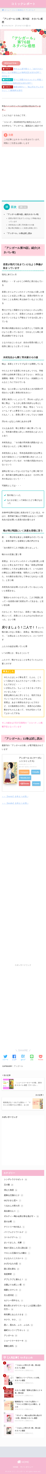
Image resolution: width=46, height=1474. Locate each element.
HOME (23, 1462)
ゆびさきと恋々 (12, 1200)
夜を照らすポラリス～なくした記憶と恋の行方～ (22, 1308)
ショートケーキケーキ (15, 1340)
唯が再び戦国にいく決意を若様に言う (23, 228)
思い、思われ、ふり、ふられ (18, 1325)
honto (36, 783)
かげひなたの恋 (12, 1263)
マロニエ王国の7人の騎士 (17, 1253)
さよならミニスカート (15, 1258)
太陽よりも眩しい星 (14, 1284)
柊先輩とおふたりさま (15, 1314)
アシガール (18, 1066)
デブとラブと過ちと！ (15, 1279)
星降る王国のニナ (13, 1195)
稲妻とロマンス (12, 1290)
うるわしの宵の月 (13, 1205)
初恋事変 (10, 1274)
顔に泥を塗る (12, 1269)
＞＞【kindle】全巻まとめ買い (15, 803)
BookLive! (25, 778)
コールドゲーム (12, 1237)
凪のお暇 (10, 1221)
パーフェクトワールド (15, 1232)
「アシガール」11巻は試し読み (19, 233)
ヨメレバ (29, 764)
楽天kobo (25, 783)
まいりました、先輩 (14, 1242)
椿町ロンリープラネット (16, 1330)
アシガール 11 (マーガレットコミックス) (30, 759)
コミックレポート (23, 4)
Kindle (36, 772)
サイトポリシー (26, 1467)
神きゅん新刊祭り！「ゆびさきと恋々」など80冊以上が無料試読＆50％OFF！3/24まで (22, 72)
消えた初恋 (11, 1190)
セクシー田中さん (13, 1300)
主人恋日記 (11, 1295)
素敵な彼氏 (11, 1346)
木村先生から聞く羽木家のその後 (21, 225)
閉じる (23, 207)
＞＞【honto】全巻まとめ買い (15, 796)
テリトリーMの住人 (14, 1227)
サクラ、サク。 (12, 1319)
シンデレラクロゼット (15, 1179)
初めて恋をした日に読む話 (17, 1247)
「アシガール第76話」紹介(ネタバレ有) (22, 214)
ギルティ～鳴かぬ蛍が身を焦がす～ (21, 1216)
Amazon (24, 772)
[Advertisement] (23, 173)
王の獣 (9, 1184)
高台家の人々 (12, 1211)
